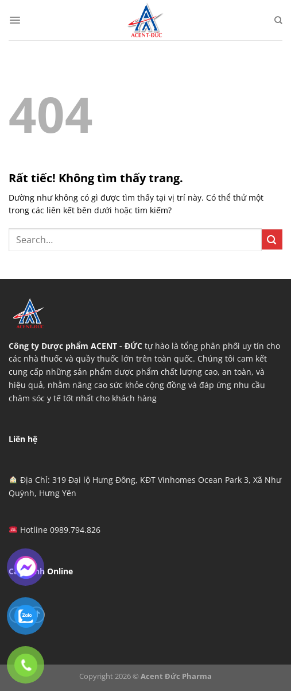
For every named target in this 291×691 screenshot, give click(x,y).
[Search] (278, 20)
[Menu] (15, 20)
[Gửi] (272, 239)
